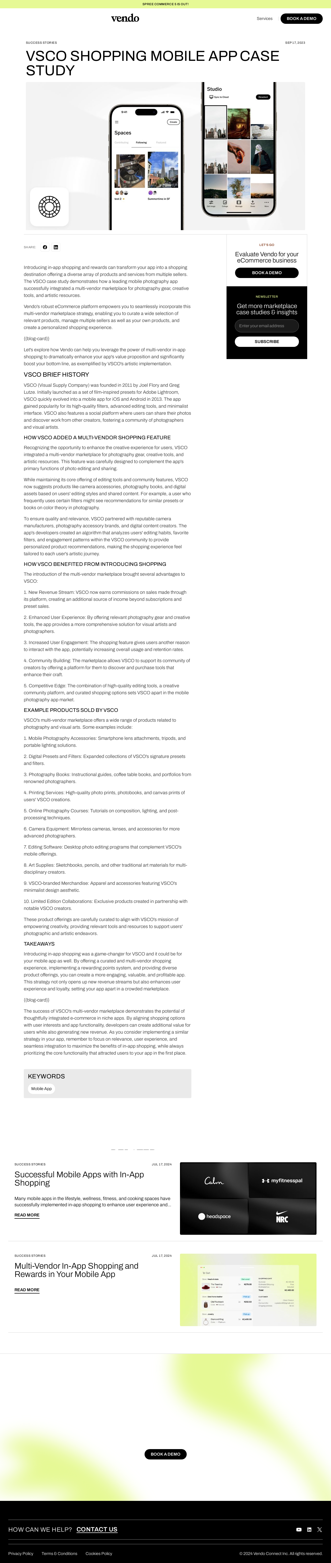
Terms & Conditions (59, 1553)
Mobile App (41, 1088)
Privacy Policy (20, 1553)
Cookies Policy (99, 1553)
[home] (125, 18)
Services (265, 18)
